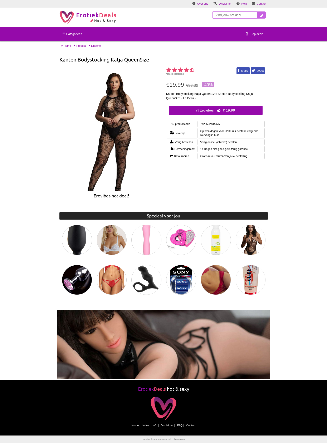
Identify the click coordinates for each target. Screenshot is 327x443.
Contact (191, 425)
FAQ (179, 425)
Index (145, 425)
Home (135, 425)
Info (155, 425)
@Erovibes (215, 110)
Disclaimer (167, 425)
